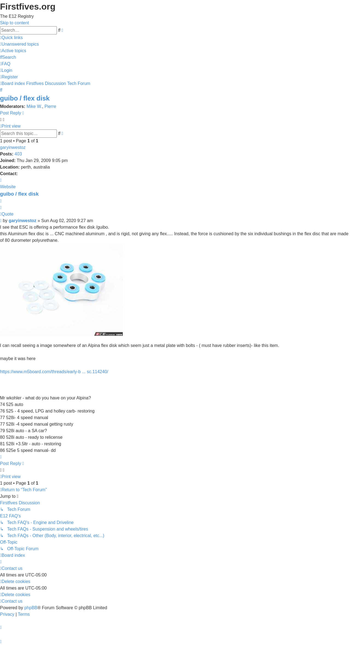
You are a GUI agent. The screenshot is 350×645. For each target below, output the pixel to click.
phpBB (30, 607)
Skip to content (14, 22)
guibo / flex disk (24, 98)
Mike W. (34, 106)
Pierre (50, 106)
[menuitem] (19, 44)
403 (18, 154)
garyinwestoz (12, 147)
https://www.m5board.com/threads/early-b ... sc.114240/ (54, 371)
